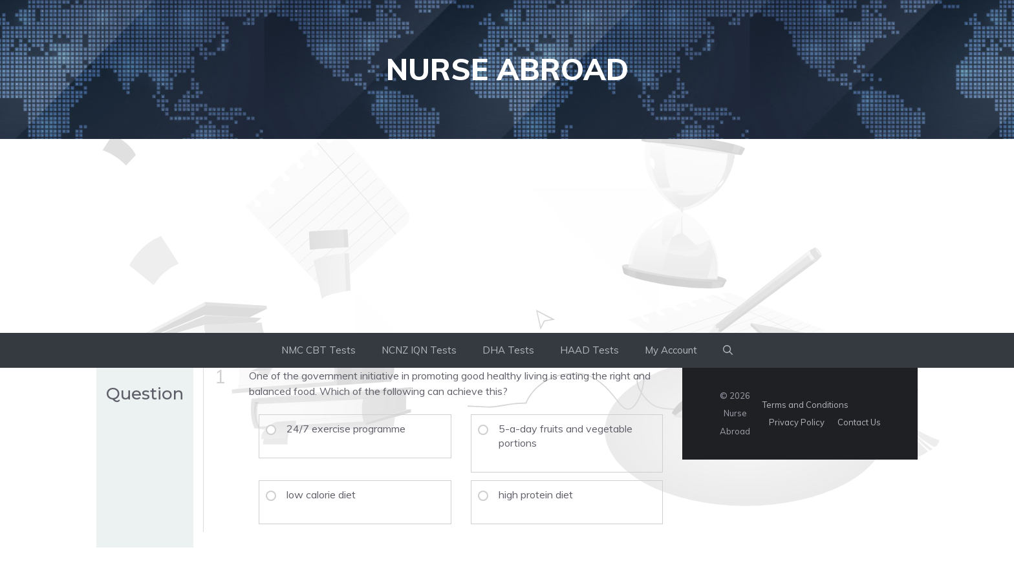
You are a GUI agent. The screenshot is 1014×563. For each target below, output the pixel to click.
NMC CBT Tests (318, 350)
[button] (728, 350)
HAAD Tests (589, 350)
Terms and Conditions (805, 404)
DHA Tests (508, 350)
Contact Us (859, 422)
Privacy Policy (797, 422)
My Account (671, 350)
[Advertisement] (507, 235)
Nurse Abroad (507, 69)
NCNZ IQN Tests (419, 350)
